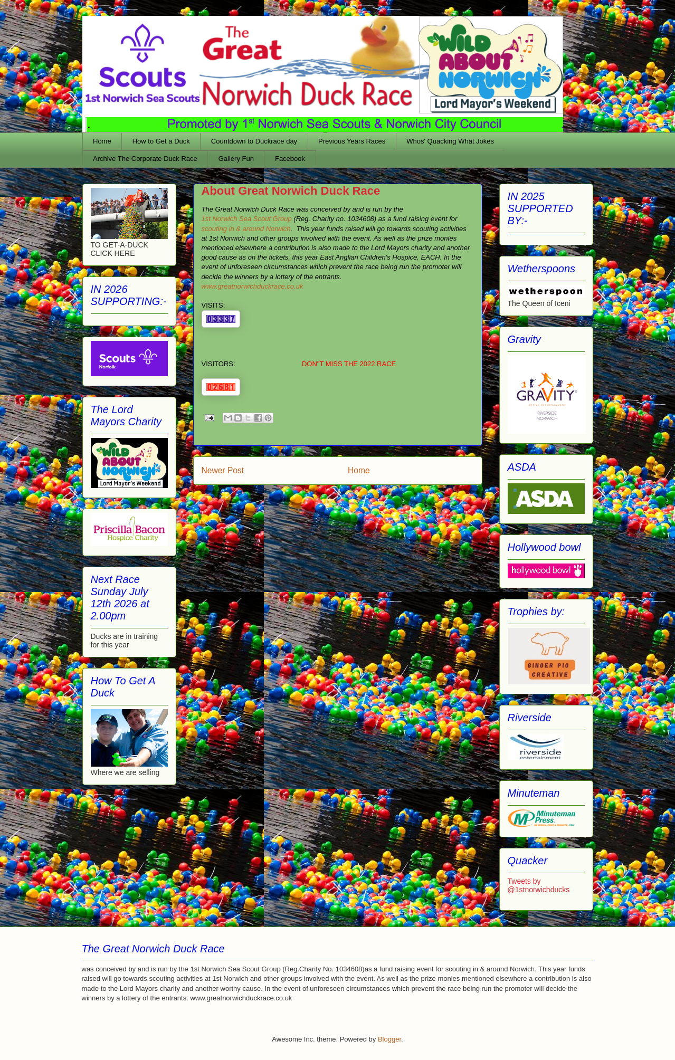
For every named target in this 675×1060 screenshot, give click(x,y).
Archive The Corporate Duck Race (145, 159)
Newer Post (223, 470)
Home (102, 141)
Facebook (290, 159)
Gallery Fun (236, 159)
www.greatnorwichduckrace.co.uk (254, 286)
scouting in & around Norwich (246, 229)
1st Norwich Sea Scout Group (247, 219)
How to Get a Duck (161, 141)
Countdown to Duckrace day (254, 141)
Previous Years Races (351, 141)
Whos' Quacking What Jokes (450, 141)
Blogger (389, 1039)
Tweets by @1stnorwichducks (539, 885)
